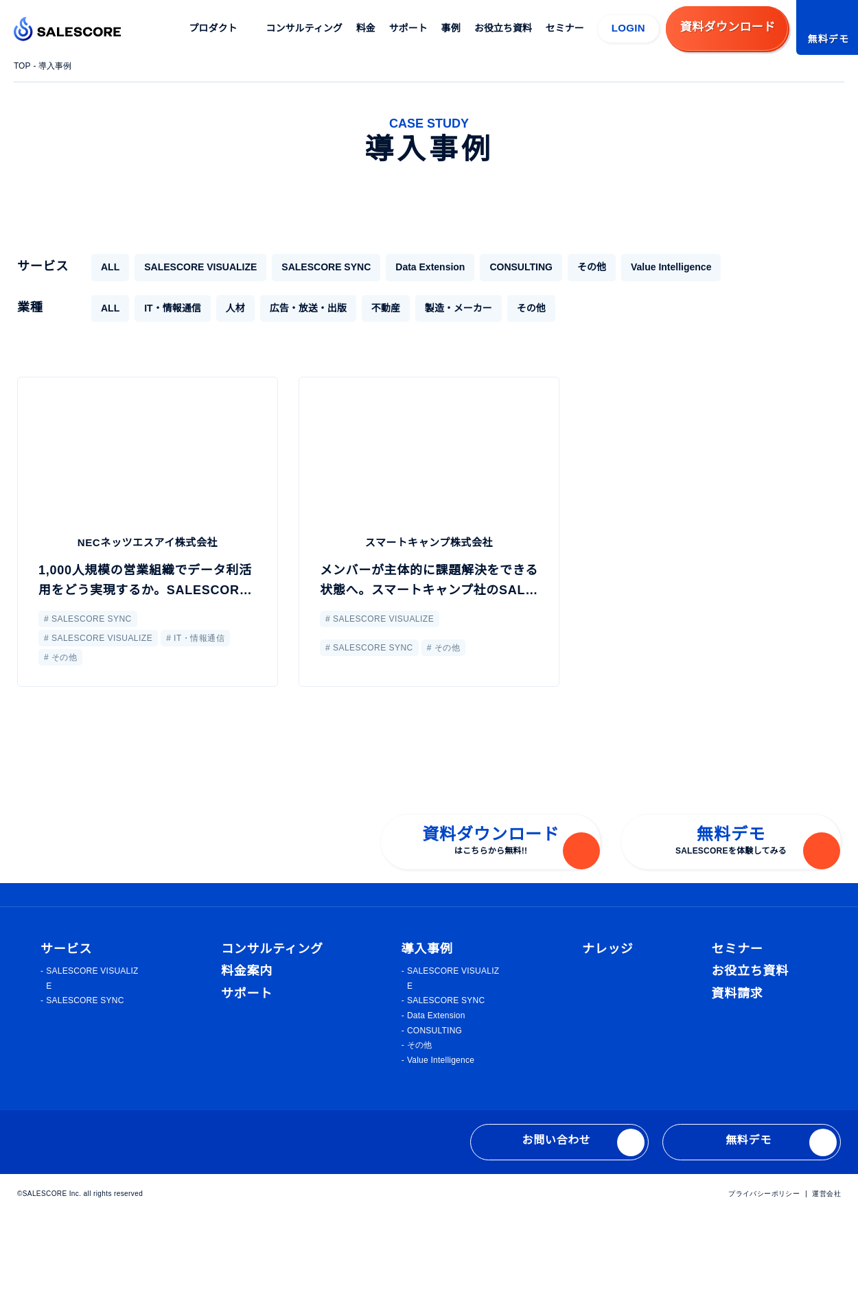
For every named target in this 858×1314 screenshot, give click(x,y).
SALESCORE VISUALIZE (195, 267)
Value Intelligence (658, 267)
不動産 (385, 308)
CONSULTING (506, 267)
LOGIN (628, 28)
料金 (366, 28)
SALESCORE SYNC (312, 267)
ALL (109, 267)
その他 (575, 267)
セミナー (565, 28)
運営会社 (826, 1292)
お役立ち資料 (504, 28)
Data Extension (414, 267)
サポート (409, 28)
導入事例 (56, 66)
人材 (234, 308)
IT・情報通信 (171, 308)
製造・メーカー (457, 308)
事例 (451, 28)
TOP (23, 66)
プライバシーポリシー (764, 1292)
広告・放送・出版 (307, 308)
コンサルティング (305, 28)
